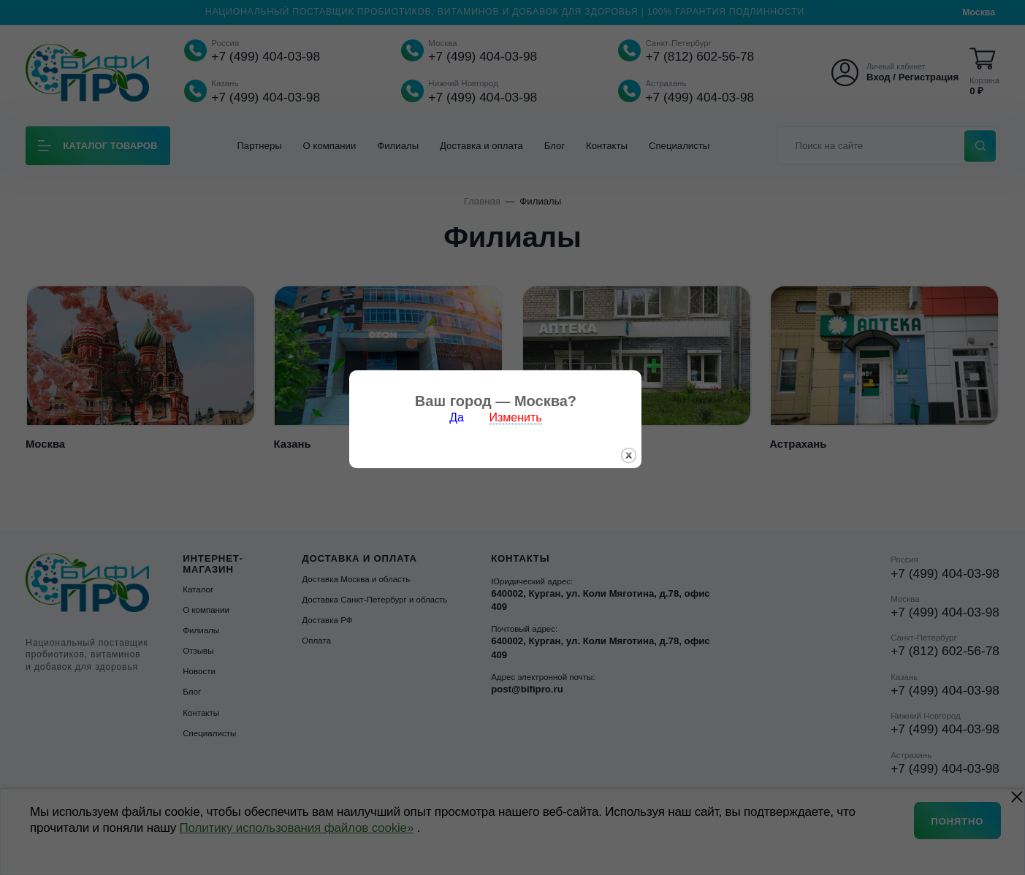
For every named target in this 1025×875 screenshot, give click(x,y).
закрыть (646, 468)
